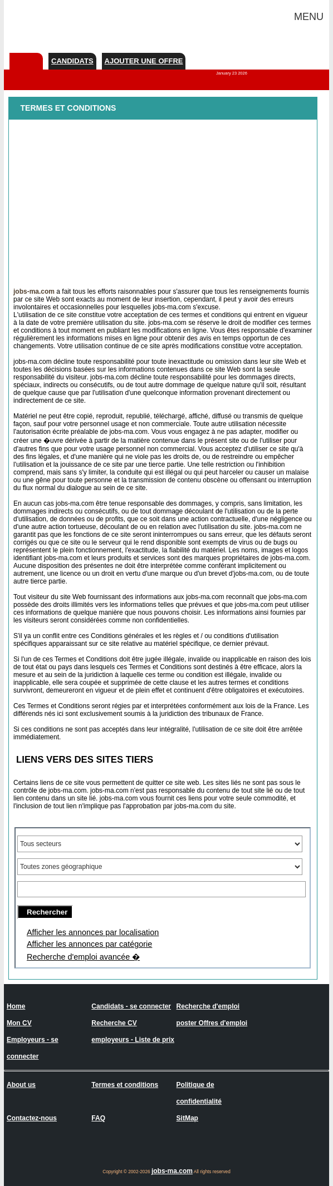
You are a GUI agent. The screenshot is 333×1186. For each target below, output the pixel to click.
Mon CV (19, 1023)
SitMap (187, 1118)
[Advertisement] (163, 200)
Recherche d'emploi (208, 1006)
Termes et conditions (124, 1085)
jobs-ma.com (172, 1171)
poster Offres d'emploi (212, 1023)
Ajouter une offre (144, 61)
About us (21, 1085)
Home (16, 1006)
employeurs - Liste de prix (132, 1040)
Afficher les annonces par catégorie (89, 944)
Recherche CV (113, 1023)
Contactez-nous (32, 1118)
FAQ (98, 1118)
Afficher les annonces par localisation (93, 932)
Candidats (72, 61)
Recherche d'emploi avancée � (83, 956)
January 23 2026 (231, 73)
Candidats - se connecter (131, 1006)
